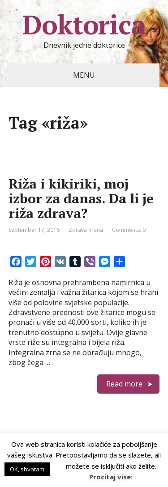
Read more (124, 384)
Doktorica (83, 24)
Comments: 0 (129, 230)
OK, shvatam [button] (27, 469)
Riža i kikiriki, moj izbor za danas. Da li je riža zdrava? (81, 198)
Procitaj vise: (111, 476)
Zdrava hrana (86, 230)
